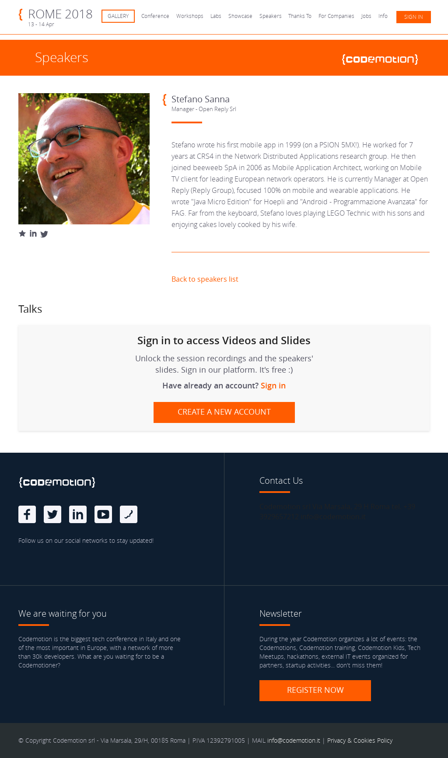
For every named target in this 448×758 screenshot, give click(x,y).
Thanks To (300, 16)
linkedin (78, 514)
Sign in (413, 17)
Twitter (52, 514)
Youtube (103, 514)
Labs (215, 16)
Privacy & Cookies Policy (359, 740)
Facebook (27, 514)
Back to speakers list (205, 279)
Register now (315, 690)
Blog (128, 514)
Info (383, 16)
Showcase (240, 16)
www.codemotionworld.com (383, 58)
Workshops (189, 16)
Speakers (270, 16)
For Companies (336, 16)
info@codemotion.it (293, 740)
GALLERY (118, 16)
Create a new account (224, 411)
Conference (155, 16)
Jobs (366, 16)
